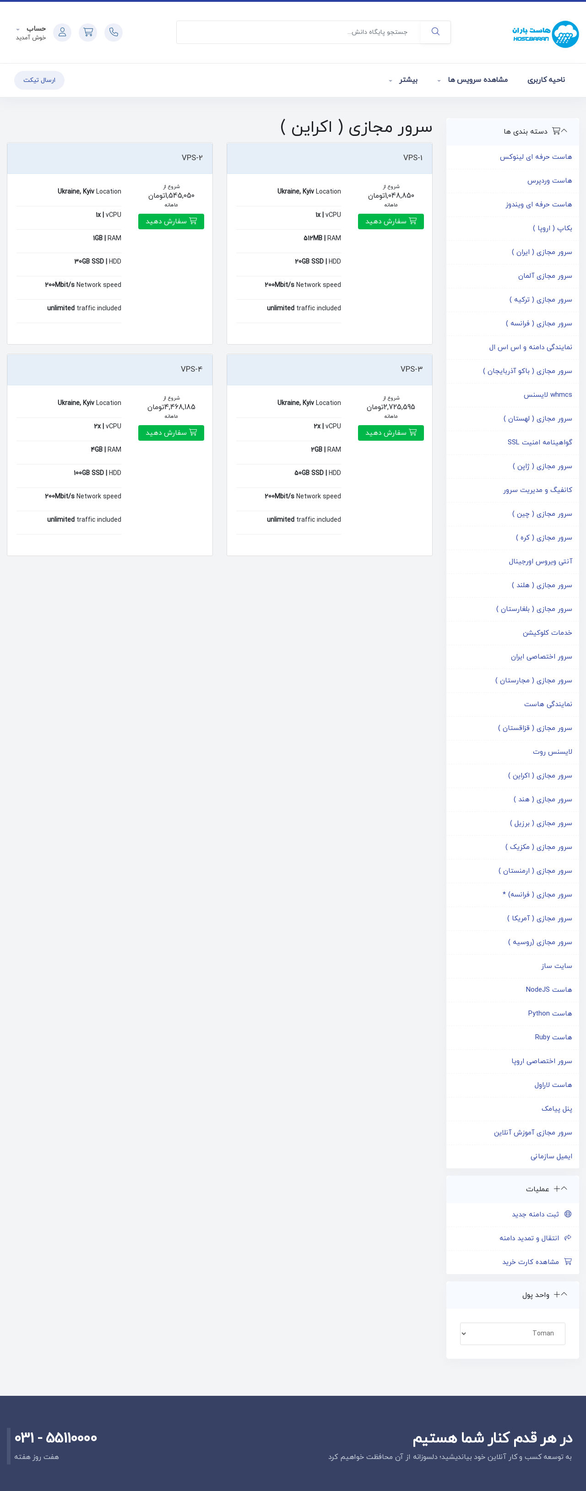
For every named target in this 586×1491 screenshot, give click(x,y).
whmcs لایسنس (548, 395)
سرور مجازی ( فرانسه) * (537, 895)
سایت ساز (556, 966)
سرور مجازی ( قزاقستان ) (535, 728)
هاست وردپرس (549, 181)
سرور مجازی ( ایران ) (542, 252)
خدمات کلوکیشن (547, 633)
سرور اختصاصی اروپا (541, 1061)
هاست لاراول (553, 1085)
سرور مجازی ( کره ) (544, 538)
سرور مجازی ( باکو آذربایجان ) (527, 371)
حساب (35, 29)
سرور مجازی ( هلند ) (542, 585)
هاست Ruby (553, 1038)
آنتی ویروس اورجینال (540, 562)
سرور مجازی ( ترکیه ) (541, 300)
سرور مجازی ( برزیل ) (541, 823)
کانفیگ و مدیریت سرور (537, 490)
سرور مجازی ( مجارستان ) (533, 681)
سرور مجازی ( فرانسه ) (539, 324)
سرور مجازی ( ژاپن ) (542, 466)
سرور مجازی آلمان (545, 276)
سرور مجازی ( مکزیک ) (538, 847)
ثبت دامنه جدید (542, 1215)
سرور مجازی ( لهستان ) (538, 419)
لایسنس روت (552, 752)
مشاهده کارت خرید (537, 1262)
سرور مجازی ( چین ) (542, 514)
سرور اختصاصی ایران (541, 657)
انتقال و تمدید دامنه (535, 1238)
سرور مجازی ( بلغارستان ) (534, 609)
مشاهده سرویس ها (476, 80)
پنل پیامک (557, 1109)
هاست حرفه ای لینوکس (536, 157)
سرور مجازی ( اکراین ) (540, 776)
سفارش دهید (391, 221)
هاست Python (550, 1014)
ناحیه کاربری (546, 80)
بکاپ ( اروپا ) (552, 228)
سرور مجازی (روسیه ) (540, 942)
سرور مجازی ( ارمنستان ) (535, 871)
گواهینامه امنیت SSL (540, 443)
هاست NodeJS (549, 990)
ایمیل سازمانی (551, 1156)
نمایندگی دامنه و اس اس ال (530, 347)
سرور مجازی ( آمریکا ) (539, 919)
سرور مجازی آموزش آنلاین (533, 1133)
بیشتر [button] (407, 80)
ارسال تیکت (39, 80)
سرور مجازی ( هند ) (543, 800)
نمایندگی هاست (548, 704)
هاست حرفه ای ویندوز (538, 205)
